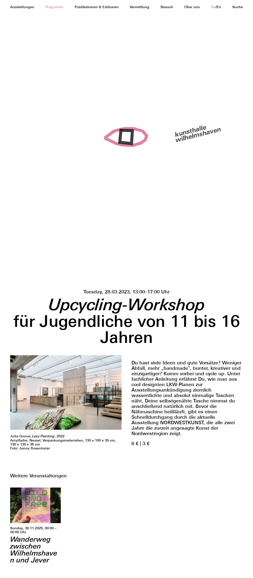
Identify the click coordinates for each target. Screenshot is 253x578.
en (219, 7)
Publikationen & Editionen (97, 7)
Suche (237, 7)
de (213, 7)
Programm (54, 7)
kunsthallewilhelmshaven (195, 133)
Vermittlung (139, 7)
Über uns (192, 7)
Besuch (167, 7)
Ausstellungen (22, 7)
